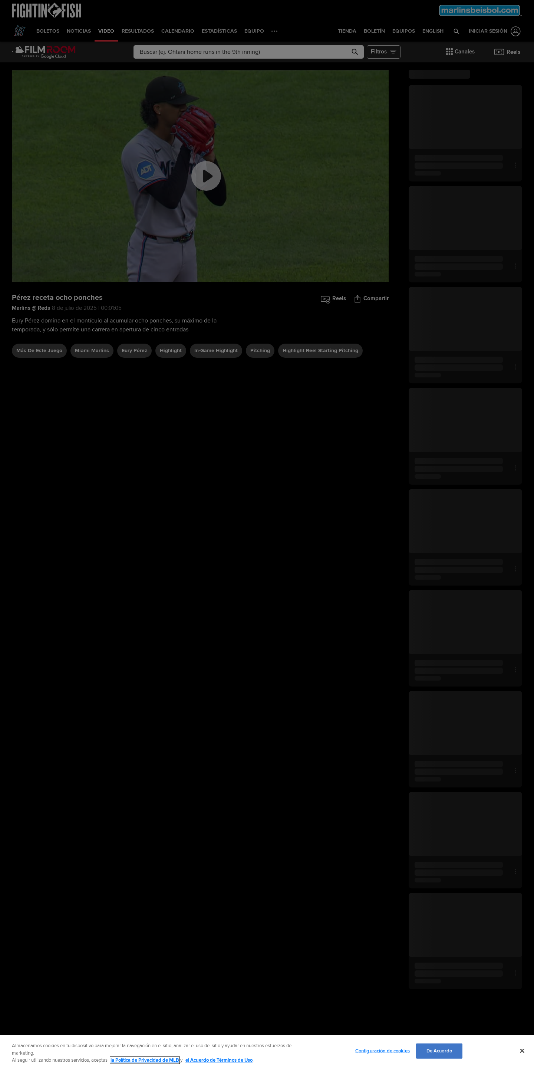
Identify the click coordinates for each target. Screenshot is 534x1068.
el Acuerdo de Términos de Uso (219, 1060)
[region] (267, 1051)
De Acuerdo (439, 1051)
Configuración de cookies (382, 1051)
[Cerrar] (522, 1050)
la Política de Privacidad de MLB (145, 1060)
